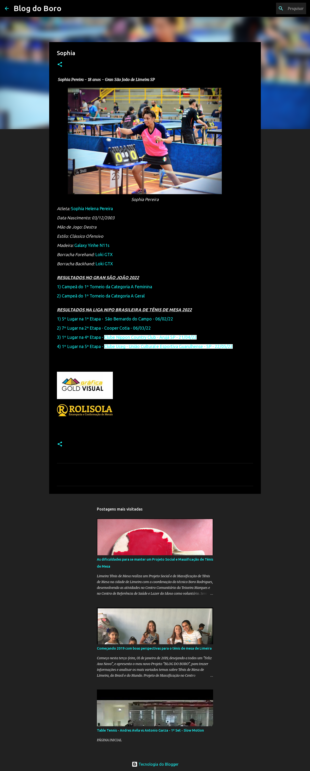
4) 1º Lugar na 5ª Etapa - (145, 346)
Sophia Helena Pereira (92, 208)
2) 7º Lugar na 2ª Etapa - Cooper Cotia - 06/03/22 (104, 328)
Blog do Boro (38, 8)
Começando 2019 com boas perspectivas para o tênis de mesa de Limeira (154, 648)
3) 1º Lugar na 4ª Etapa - (127, 337)
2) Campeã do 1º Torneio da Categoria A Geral (101, 296)
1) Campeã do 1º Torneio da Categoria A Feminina (104, 286)
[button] (60, 64)
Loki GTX (104, 254)
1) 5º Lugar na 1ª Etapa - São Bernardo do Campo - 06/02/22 (115, 319)
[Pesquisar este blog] (280, 8)
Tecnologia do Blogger (155, 764)
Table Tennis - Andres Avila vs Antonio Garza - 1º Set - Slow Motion (150, 730)
